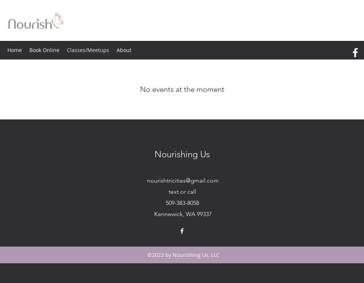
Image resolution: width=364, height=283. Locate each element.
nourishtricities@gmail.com (183, 180)
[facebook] (355, 52)
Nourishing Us (182, 154)
